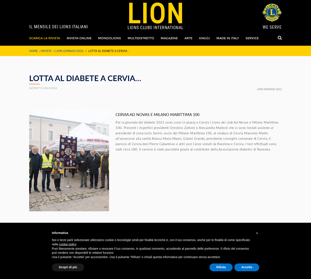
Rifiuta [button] (221, 267)
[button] (257, 233)
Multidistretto (141, 38)
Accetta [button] (246, 267)
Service (252, 38)
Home (33, 51)
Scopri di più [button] (68, 267)
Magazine (169, 38)
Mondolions (109, 38)
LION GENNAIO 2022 (70, 51)
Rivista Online (79, 38)
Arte (188, 38)
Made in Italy (227, 38)
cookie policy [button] (67, 244)
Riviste (46, 51)
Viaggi (204, 38)
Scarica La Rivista (44, 38)
